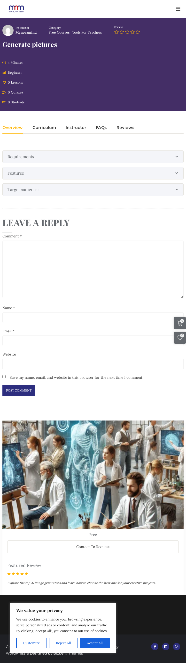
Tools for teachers (87, 31)
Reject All (63, 643)
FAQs (101, 127)
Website (9, 353)
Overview (12, 127)
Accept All (95, 643)
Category (55, 27)
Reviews (125, 127)
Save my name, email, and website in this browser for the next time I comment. (76, 376)
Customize (31, 643)
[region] (63, 628)
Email (8, 330)
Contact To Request (93, 545)
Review (118, 26)
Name (8, 307)
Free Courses (59, 31)
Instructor (22, 27)
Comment (12, 235)
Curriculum (44, 127)
